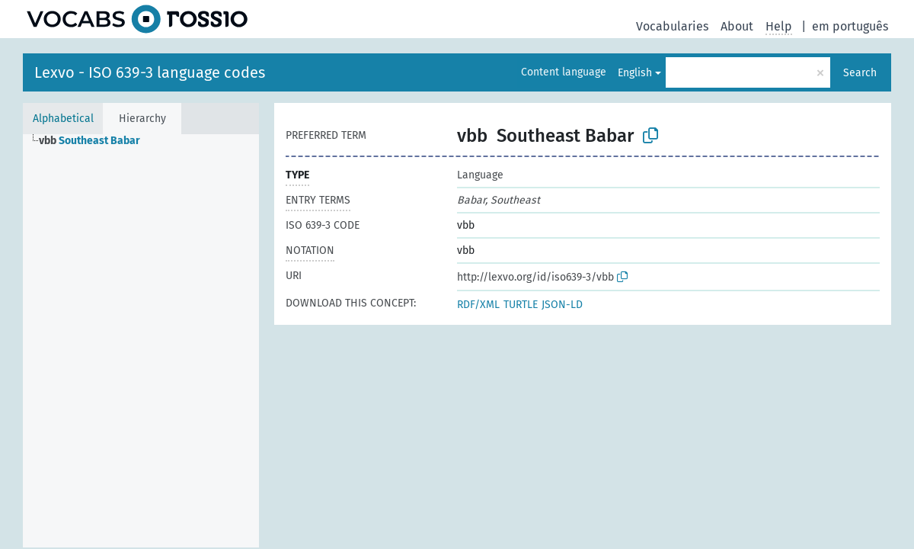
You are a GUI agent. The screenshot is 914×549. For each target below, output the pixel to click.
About (737, 26)
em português (850, 26)
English (635, 72)
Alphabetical (63, 118)
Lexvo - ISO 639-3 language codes (149, 72)
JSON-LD (562, 304)
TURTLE (520, 304)
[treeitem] (96, 141)
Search (860, 72)
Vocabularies (672, 26)
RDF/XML (478, 304)
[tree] (141, 340)
